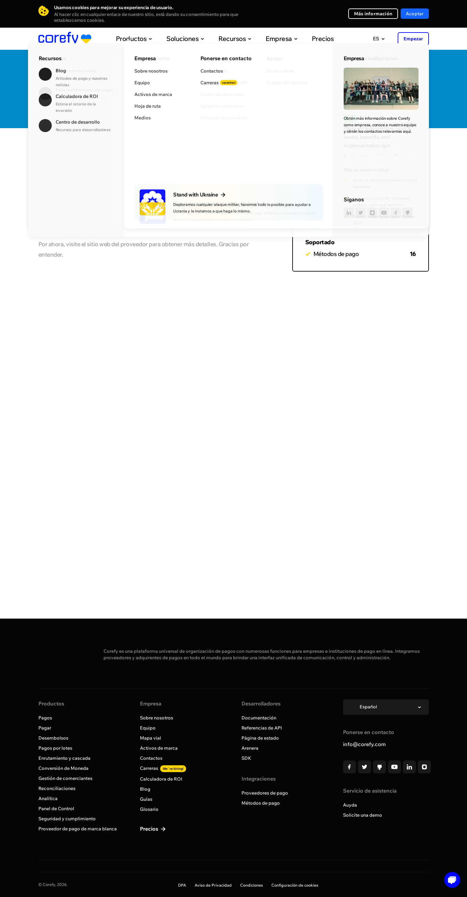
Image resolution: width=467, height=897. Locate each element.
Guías (146, 799)
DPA (182, 885)
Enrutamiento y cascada (64, 758)
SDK (246, 758)
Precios (309, 38)
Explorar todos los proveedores (83, 147)
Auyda (350, 805)
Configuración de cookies (294, 885)
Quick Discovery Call (392, 78)
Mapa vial (150, 738)
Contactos (151, 758)
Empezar (413, 39)
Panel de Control (56, 808)
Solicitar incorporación (392, 99)
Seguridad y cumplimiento (67, 819)
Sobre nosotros (156, 718)
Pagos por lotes (55, 748)
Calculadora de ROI (161, 779)
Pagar (44, 728)
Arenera (249, 748)
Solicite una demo (362, 815)
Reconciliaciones (57, 788)
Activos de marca (159, 748)
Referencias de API (261, 728)
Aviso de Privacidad (213, 885)
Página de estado (260, 738)
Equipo (148, 728)
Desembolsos (53, 738)
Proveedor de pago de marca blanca (77, 829)
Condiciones (251, 885)
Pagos (45, 718)
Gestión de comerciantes (65, 778)
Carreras (163, 768)
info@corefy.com (364, 744)
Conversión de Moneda (63, 768)
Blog (145, 789)
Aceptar (414, 14)
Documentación (258, 718)
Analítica (48, 798)
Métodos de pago (260, 803)
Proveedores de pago (264, 793)
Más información (373, 14)
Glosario (149, 809)
